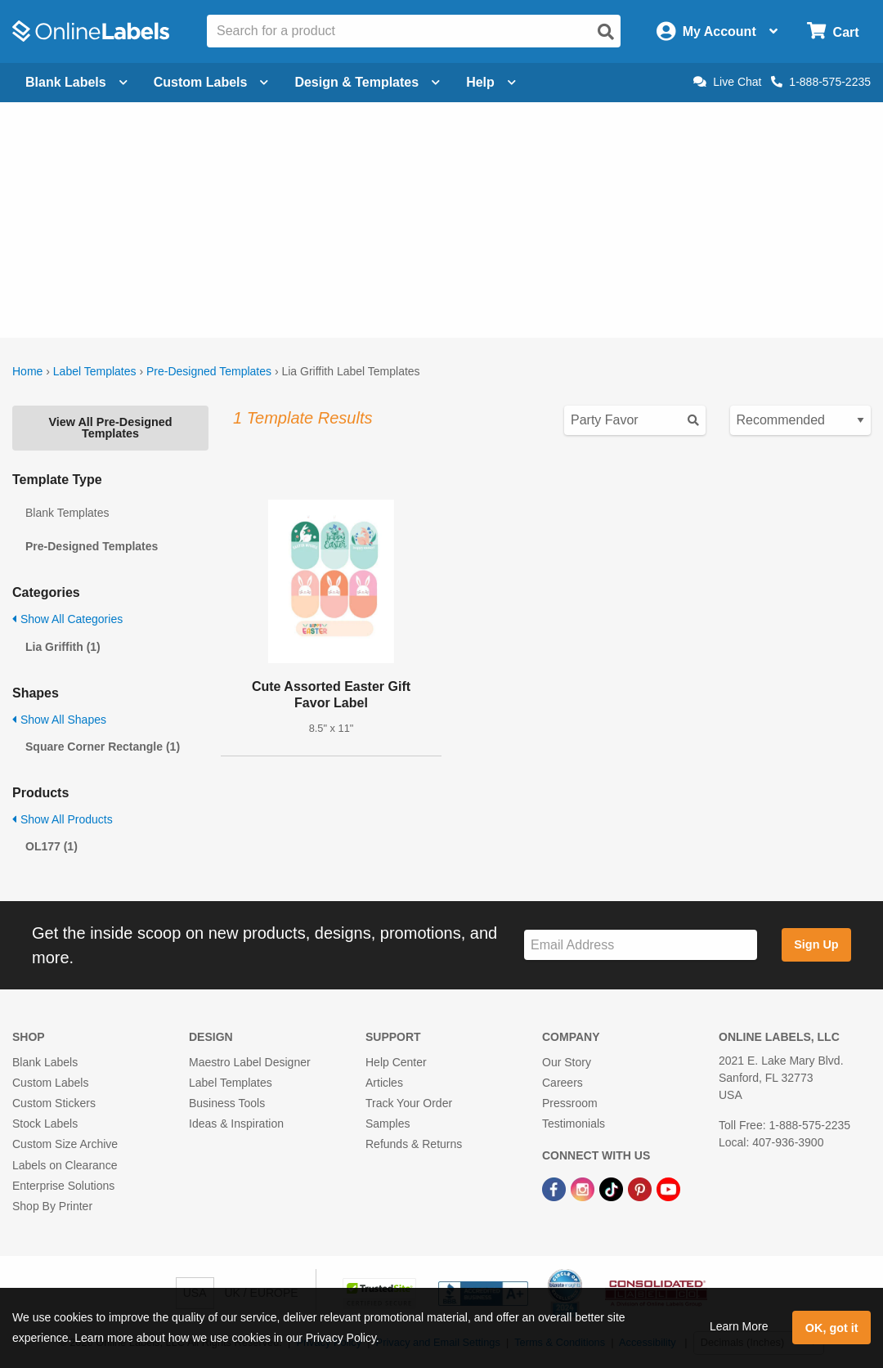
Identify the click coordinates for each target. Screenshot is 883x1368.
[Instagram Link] (584, 1188)
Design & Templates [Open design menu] (367, 82)
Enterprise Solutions (63, 1185)
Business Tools (227, 1103)
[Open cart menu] (833, 31)
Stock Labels (45, 1123)
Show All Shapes (59, 719)
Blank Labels (45, 1062)
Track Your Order (408, 1103)
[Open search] (606, 32)
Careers (562, 1082)
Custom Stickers (54, 1103)
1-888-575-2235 (821, 81)
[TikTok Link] (612, 1188)
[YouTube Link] (668, 1188)
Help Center (396, 1062)
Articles (384, 1082)
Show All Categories (67, 619)
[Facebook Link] (555, 1188)
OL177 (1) (51, 846)
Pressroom (570, 1103)
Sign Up (816, 944)
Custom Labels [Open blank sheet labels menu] (211, 82)
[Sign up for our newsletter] (640, 945)
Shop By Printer (52, 1206)
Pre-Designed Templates (208, 371)
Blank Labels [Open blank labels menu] (76, 82)
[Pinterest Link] (641, 1188)
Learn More (739, 1326)
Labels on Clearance (64, 1165)
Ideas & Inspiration (236, 1123)
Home (27, 371)
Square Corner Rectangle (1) (102, 746)
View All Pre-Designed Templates (110, 427)
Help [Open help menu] (491, 82)
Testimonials (573, 1123)
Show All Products (62, 819)
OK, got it (831, 1327)
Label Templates (95, 371)
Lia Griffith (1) (63, 646)
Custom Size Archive (65, 1143)
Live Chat (727, 81)
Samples (387, 1123)
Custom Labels (50, 1082)
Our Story (566, 1062)
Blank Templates (67, 512)
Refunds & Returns (413, 1143)
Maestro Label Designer (250, 1062)
